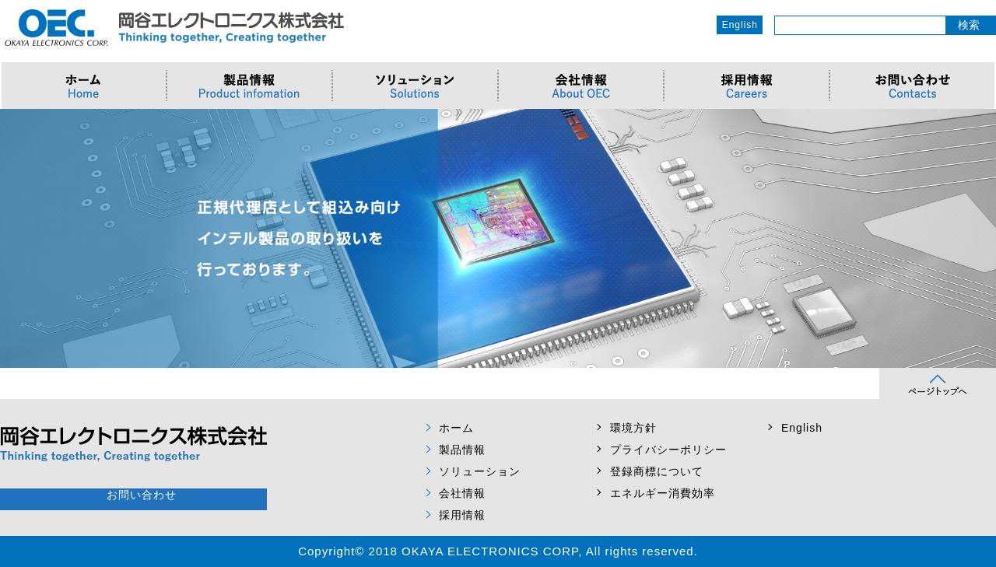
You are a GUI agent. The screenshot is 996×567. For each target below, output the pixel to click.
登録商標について (656, 471)
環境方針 (633, 428)
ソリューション (480, 471)
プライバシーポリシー (668, 449)
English (740, 24)
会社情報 (462, 493)
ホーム (456, 428)
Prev (20, 238)
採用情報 (462, 515)
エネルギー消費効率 (662, 493)
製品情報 (462, 449)
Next (975, 238)
